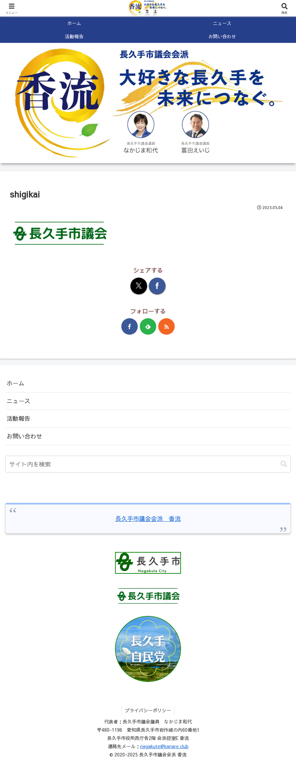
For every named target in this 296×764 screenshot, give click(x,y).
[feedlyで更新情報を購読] (148, 326)
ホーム (15, 383)
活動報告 (18, 418)
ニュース (18, 401)
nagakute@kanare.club (164, 746)
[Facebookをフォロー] (129, 326)
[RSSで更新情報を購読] (166, 326)
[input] (148, 464)
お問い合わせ (24, 436)
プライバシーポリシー (148, 710)
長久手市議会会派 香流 (148, 518)
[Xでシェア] (139, 286)
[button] (284, 464)
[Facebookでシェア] (157, 286)
